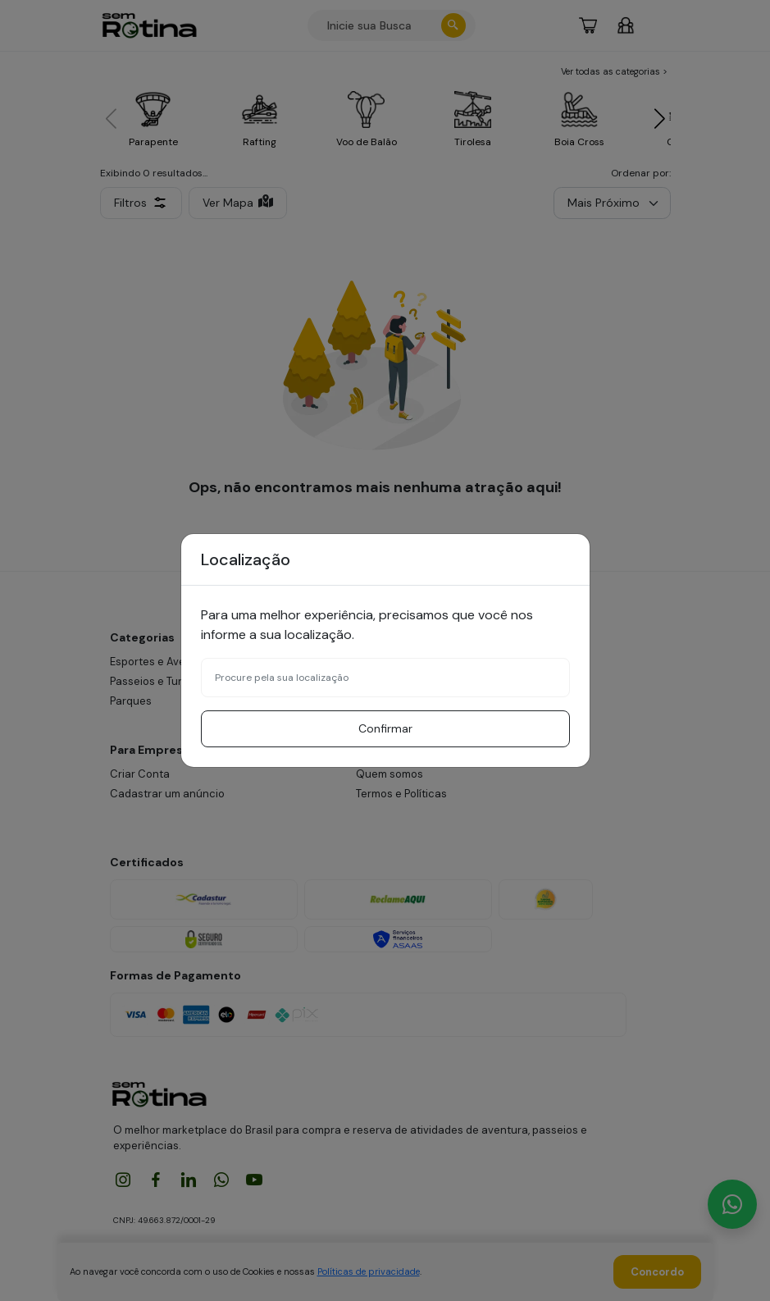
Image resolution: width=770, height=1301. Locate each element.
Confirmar (385, 728)
